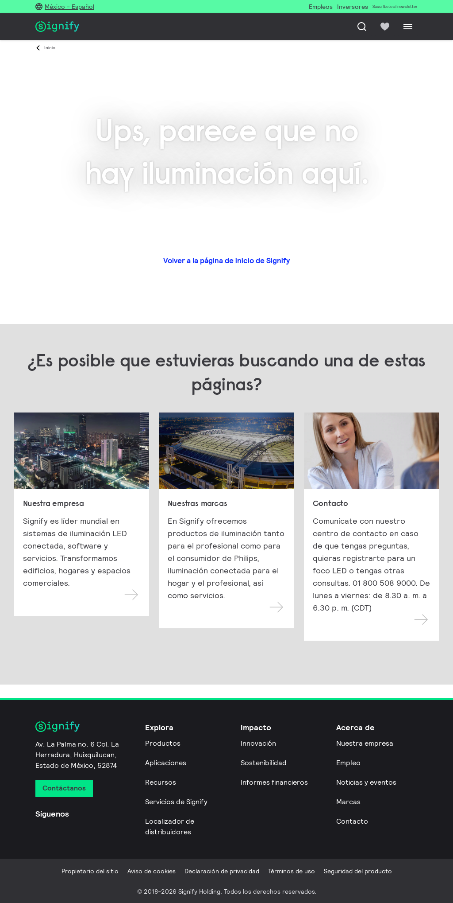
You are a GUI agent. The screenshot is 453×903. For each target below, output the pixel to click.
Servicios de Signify (176, 801)
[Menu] (408, 26)
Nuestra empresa (364, 743)
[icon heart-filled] (385, 26)
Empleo (348, 762)
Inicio (49, 48)
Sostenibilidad (264, 762)
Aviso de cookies (151, 871)
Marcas (348, 801)
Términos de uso (291, 871)
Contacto (352, 821)
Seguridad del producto (358, 871)
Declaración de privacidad (221, 871)
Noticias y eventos (366, 782)
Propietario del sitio (90, 871)
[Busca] (362, 26)
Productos (162, 743)
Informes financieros (274, 782)
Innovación (258, 743)
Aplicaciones (165, 762)
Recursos (160, 782)
